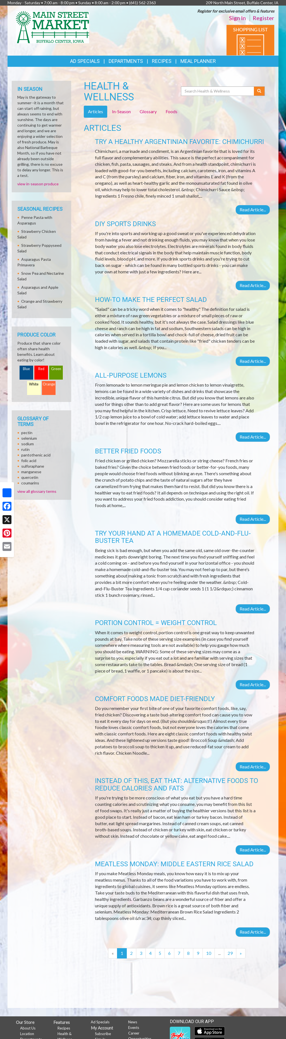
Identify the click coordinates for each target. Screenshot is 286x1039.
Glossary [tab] (148, 111)
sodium (27, 443)
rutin (25, 449)
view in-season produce (38, 183)
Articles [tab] (95, 111)
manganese (31, 471)
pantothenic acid (36, 455)
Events (133, 1027)
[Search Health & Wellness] (218, 91)
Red (41, 369)
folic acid (28, 460)
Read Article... (253, 209)
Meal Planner (198, 61)
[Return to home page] (52, 26)
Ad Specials (85, 61)
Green (56, 369)
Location (27, 1033)
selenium (29, 438)
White (34, 384)
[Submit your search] (259, 91)
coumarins (30, 483)
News (132, 1022)
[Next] (241, 953)
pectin (26, 432)
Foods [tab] (171, 111)
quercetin (29, 477)
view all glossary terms (36, 491)
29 (230, 953)
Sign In (237, 18)
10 (208, 953)
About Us (27, 1028)
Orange (49, 384)
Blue (26, 369)
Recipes (161, 61)
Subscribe (103, 1033)
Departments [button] (126, 61)
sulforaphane (32, 466)
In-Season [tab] (121, 111)
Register (263, 18)
